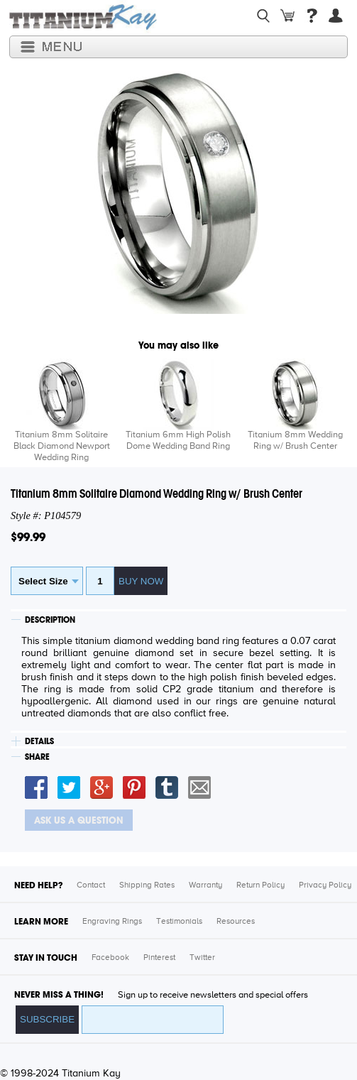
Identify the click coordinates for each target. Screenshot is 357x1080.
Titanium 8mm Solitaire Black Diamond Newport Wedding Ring (61, 446)
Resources (235, 921)
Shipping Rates (147, 885)
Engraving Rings (112, 921)
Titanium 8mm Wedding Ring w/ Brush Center (295, 440)
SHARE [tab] (37, 757)
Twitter (202, 958)
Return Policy (260, 885)
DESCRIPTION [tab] (50, 620)
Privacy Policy (325, 885)
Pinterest (159, 958)
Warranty (205, 885)
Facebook (110, 958)
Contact (91, 885)
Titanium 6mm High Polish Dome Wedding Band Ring (178, 440)
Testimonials (179, 921)
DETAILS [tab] (39, 741)
